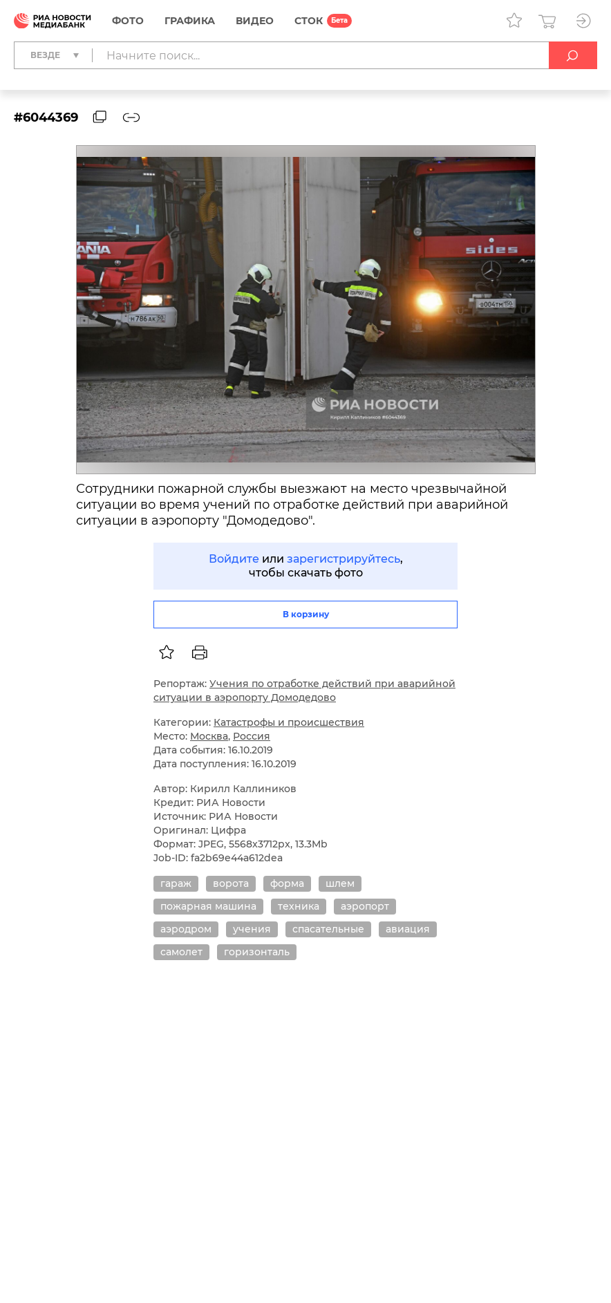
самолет (181, 952)
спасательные (328, 929)
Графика (189, 21)
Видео (255, 21)
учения (252, 929)
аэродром (186, 929)
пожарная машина (208, 906)
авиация (408, 929)
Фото (128, 21)
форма (287, 883)
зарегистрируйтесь (343, 558)
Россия (251, 736)
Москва (209, 736)
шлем (340, 883)
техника (298, 906)
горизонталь (257, 952)
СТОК (308, 21)
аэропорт (365, 906)
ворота (231, 883)
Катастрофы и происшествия (289, 722)
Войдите (234, 558)
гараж (175, 883)
